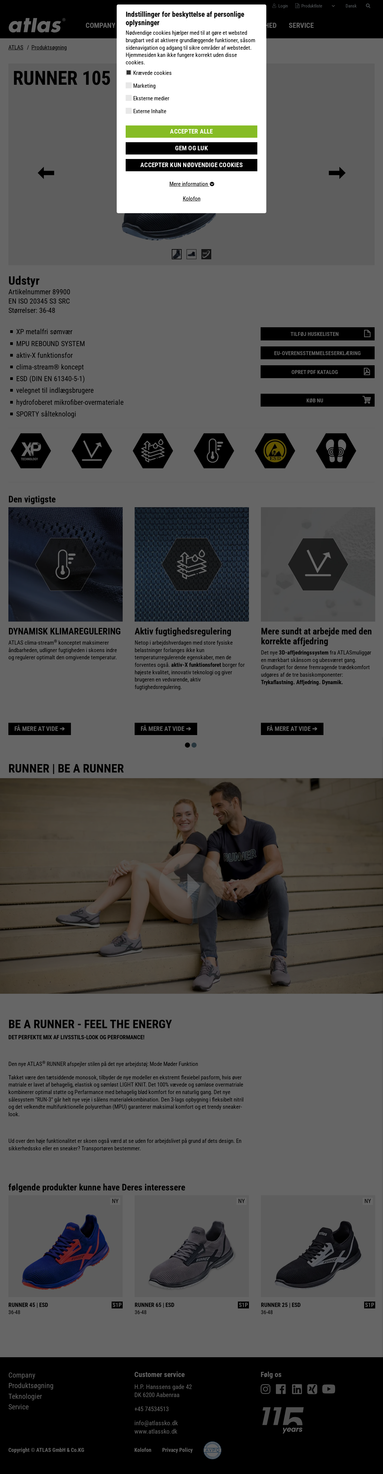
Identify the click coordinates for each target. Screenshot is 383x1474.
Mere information (191, 182)
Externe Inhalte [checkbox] (149, 111)
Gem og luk (191, 147)
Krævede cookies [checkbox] (152, 72)
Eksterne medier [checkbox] (151, 98)
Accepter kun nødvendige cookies (192, 163)
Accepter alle (191, 131)
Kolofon (191, 197)
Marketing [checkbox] (144, 85)
